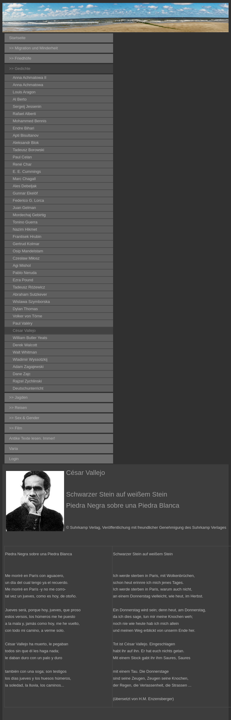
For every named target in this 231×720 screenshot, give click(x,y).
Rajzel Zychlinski (27, 381)
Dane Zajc (21, 374)
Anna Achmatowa (28, 85)
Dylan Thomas (25, 309)
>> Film (15, 428)
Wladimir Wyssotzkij (30, 359)
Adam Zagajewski (28, 366)
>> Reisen (18, 407)
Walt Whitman (25, 352)
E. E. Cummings (27, 171)
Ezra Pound (23, 280)
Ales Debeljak (25, 186)
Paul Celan (22, 157)
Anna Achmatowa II (29, 77)
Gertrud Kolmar (26, 244)
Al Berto (19, 99)
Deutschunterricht (28, 388)
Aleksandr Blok (26, 142)
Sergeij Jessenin (27, 106)
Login (14, 459)
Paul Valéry (22, 323)
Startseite (17, 38)
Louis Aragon (24, 92)
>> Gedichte (19, 68)
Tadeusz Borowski (28, 150)
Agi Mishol (22, 265)
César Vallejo (24, 330)
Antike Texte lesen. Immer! (32, 438)
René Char (22, 164)
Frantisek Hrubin (27, 236)
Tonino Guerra (25, 222)
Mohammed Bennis (29, 121)
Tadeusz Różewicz (29, 287)
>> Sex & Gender (24, 418)
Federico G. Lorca (28, 200)
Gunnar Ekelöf (25, 193)
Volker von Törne (27, 316)
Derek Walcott (25, 345)
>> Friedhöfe (20, 58)
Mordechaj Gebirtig (29, 215)
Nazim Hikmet (25, 229)
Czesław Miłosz (26, 258)
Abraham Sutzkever (30, 294)
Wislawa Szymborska (31, 301)
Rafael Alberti (24, 113)
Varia (13, 448)
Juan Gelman (24, 207)
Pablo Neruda (25, 272)
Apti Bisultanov (25, 135)
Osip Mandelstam (28, 251)
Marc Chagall (24, 178)
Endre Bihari (23, 128)
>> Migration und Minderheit (33, 48)
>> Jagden (18, 397)
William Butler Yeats (30, 337)
